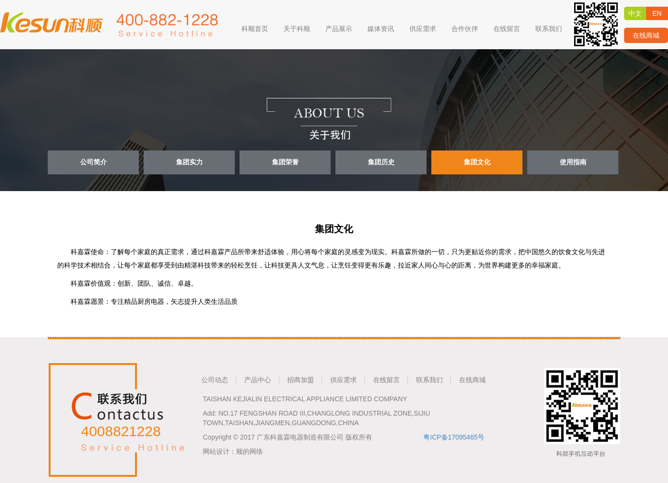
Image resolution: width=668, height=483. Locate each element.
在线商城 (646, 35)
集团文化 (477, 162)
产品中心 (257, 380)
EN (656, 13)
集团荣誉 (285, 162)
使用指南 (573, 162)
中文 (635, 13)
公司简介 (93, 162)
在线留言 (386, 380)
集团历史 (381, 162)
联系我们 (429, 380)
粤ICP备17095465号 (453, 437)
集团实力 (189, 162)
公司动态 (214, 380)
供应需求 (343, 380)
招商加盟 (300, 380)
